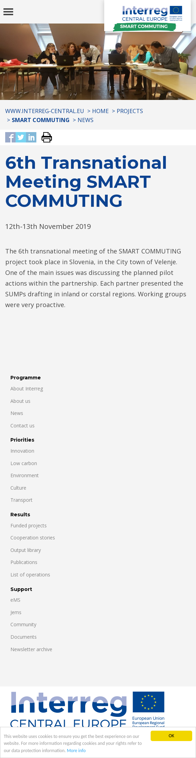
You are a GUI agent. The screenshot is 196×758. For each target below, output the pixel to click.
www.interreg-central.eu (44, 111)
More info (76, 751)
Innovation (22, 450)
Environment (24, 475)
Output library (25, 550)
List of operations (30, 574)
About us (20, 401)
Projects (130, 111)
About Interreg (26, 388)
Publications (23, 562)
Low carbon (23, 463)
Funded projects (28, 525)
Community (23, 624)
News (85, 120)
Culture (18, 487)
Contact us (22, 425)
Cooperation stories (32, 537)
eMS (15, 600)
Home (100, 111)
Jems (15, 612)
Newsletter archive (31, 649)
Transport (21, 500)
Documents (23, 637)
